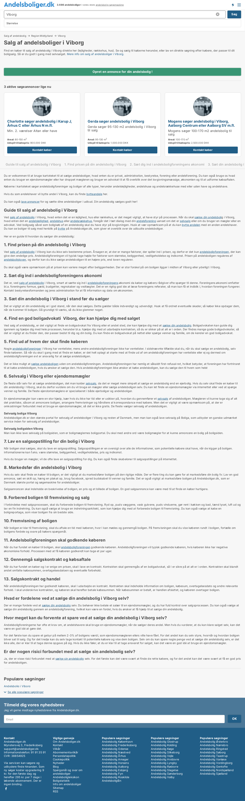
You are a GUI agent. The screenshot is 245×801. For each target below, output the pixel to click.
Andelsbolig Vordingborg (216, 762)
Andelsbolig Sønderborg (167, 773)
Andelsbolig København (117, 741)
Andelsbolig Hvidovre (165, 759)
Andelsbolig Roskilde (115, 777)
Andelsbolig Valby (163, 777)
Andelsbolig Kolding (164, 745)
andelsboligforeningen (214, 251)
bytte (61, 228)
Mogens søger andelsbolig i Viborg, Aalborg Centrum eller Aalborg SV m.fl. (201, 123)
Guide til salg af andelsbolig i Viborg (33, 164)
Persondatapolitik (64, 755)
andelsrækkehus (81, 221)
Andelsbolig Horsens (115, 762)
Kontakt (58, 745)
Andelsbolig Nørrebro (214, 745)
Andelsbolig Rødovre (164, 766)
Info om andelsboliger (67, 784)
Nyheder (58, 762)
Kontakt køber (42, 149)
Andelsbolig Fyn (112, 773)
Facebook (6, 788)
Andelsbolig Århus (114, 755)
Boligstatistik (61, 780)
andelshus (56, 221)
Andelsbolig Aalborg (115, 766)
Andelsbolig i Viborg (17, 686)
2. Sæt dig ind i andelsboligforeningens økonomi (167, 164)
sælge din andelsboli (207, 217)
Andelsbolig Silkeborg (165, 752)
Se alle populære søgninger (26, 692)
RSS (55, 791)
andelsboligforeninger (26, 348)
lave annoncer (30, 201)
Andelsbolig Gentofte (214, 766)
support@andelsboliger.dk (21, 748)
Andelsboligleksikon (66, 777)
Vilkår (56, 748)
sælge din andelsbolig (177, 325)
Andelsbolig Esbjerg (115, 770)
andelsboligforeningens (103, 282)
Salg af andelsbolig (15, 35)
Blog (56, 766)
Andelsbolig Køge (162, 748)
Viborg (62, 36)
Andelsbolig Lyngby (164, 762)
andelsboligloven (15, 259)
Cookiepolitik (61, 759)
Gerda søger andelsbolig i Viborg (116, 121)
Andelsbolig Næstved (116, 752)
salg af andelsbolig (22, 217)
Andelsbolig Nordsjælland (217, 770)
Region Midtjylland (42, 35)
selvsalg (185, 221)
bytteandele (94, 194)
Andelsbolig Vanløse (213, 759)
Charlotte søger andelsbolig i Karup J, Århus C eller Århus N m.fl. (39, 123)
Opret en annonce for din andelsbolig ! (123, 72)
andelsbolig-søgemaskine (110, 5)
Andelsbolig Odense (115, 748)
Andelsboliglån (111, 780)
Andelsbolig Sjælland (213, 773)
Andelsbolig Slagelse (164, 770)
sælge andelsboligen (44, 363)
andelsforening (146, 221)
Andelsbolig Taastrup (214, 755)
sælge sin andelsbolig (69, 658)
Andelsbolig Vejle (162, 755)
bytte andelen (191, 224)
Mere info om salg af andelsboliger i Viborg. (95, 54)
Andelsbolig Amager (115, 759)
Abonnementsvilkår (65, 752)
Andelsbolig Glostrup (164, 741)
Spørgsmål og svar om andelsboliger (67, 771)
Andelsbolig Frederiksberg (119, 745)
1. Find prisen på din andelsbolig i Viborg (95, 164)
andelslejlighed (38, 221)
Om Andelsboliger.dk (66, 741)
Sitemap (58, 787)
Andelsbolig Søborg (213, 752)
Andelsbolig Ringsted (214, 748)
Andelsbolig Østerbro (214, 741)
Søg (234, 14)
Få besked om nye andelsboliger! (233, 4)
